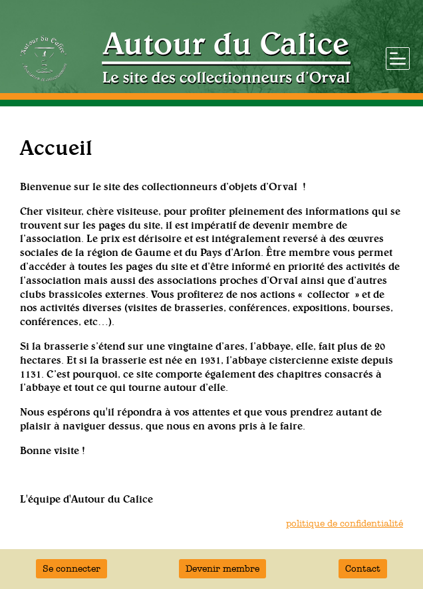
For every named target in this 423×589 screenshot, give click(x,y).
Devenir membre (222, 568)
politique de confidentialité (344, 523)
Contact (362, 568)
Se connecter (71, 568)
